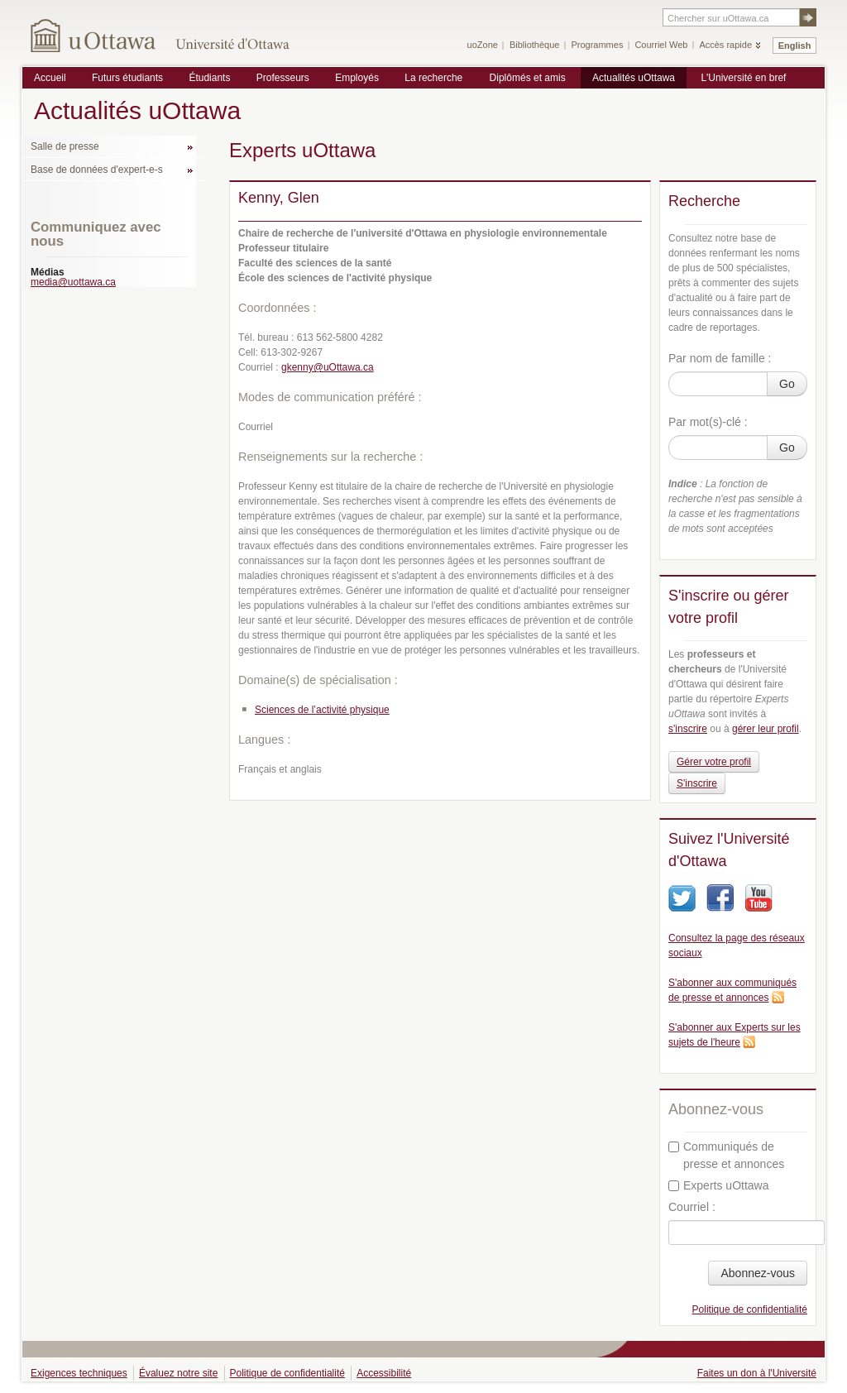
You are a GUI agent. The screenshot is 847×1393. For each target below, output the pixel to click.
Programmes (597, 45)
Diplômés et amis (528, 78)
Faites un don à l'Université (756, 1373)
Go (787, 383)
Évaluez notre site (178, 1373)
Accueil (50, 78)
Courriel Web (660, 45)
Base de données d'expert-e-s (97, 169)
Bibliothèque (535, 45)
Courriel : (691, 1206)
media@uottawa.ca (73, 282)
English (794, 45)
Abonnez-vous (757, 1273)
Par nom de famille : (720, 358)
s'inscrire (687, 729)
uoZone (482, 45)
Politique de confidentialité (749, 1309)
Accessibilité (384, 1373)
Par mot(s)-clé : (708, 421)
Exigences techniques (79, 1373)
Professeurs (282, 78)
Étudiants (209, 78)
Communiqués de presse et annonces (726, 1155)
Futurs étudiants (127, 78)
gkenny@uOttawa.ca (327, 367)
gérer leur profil (765, 729)
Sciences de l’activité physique (322, 710)
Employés (357, 78)
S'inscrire (697, 783)
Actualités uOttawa (633, 78)
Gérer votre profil (714, 762)
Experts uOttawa (718, 1185)
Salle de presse (65, 146)
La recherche (433, 78)
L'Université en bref (743, 78)
